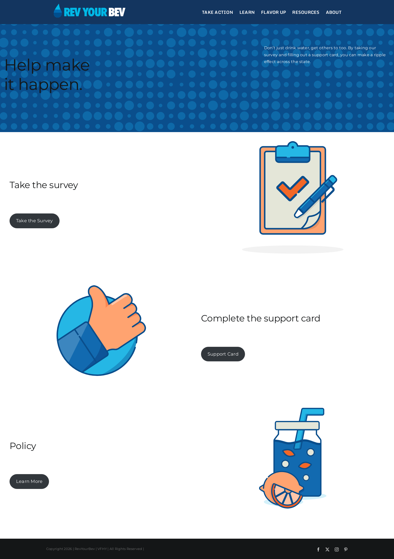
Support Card (223, 354)
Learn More (29, 481)
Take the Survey (34, 220)
